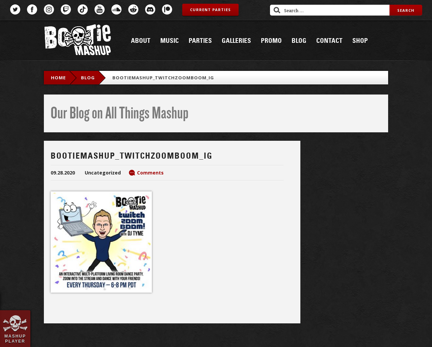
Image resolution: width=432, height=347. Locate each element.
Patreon (167, 9)
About (141, 41)
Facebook (32, 9)
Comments (150, 172)
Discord (150, 9)
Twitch (66, 9)
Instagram (49, 9)
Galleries (236, 41)
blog (88, 78)
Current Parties (210, 9)
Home (58, 78)
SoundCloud (116, 9)
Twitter (15, 9)
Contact (329, 41)
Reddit (133, 9)
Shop (360, 41)
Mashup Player (15, 338)
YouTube (99, 9)
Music (169, 41)
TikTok (83, 9)
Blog (299, 41)
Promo (271, 41)
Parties (200, 41)
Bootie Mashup (77, 41)
